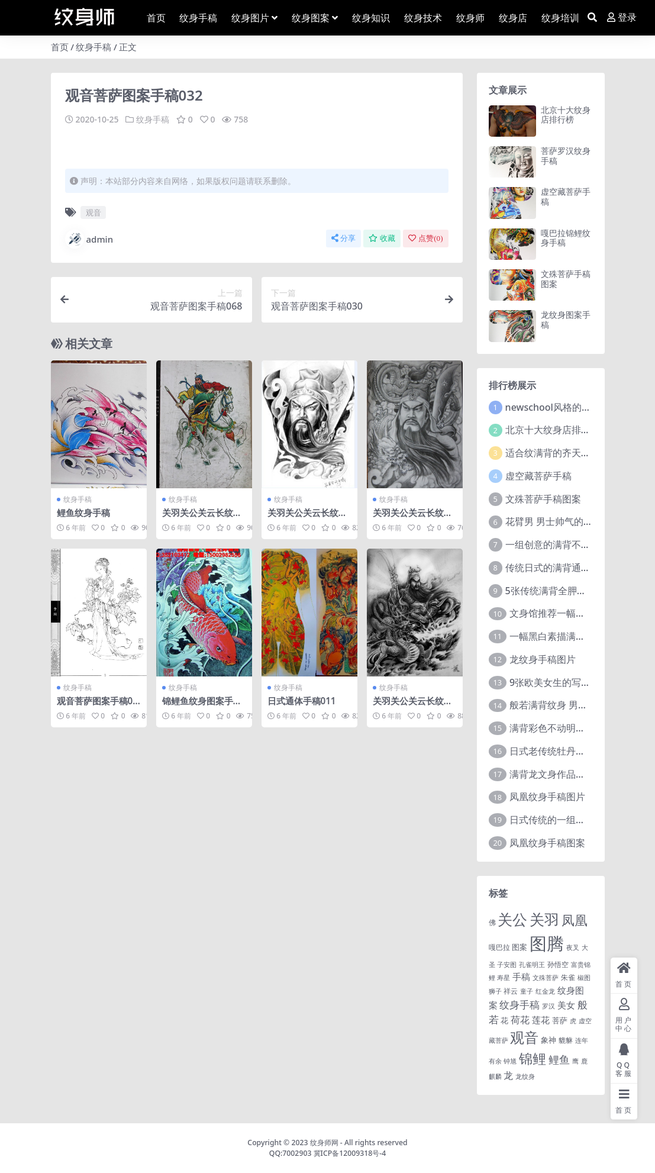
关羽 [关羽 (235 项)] (544, 919)
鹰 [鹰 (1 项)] (575, 1061)
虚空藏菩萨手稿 (566, 196)
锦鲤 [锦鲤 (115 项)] (532, 1058)
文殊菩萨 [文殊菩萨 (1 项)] (546, 978)
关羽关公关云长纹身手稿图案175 (413, 706)
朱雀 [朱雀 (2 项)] (568, 977)
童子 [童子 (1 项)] (526, 991)
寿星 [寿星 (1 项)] (503, 978)
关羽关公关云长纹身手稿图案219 (413, 518)
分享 (343, 238)
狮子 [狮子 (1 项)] (495, 991)
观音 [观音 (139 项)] (524, 1037)
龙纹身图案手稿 (566, 319)
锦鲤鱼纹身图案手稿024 (202, 706)
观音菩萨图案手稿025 (97, 706)
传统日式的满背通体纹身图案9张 (574, 567)
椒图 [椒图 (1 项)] (584, 978)
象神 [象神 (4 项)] (548, 1040)
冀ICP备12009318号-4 (350, 1153)
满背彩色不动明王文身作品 (566, 727)
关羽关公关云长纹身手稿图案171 (202, 518)
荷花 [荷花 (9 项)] (520, 1019)
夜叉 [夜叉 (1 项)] (572, 947)
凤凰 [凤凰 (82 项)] (575, 920)
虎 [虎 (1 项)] (573, 1021)
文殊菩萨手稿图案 (566, 278)
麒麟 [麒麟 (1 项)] (495, 1076)
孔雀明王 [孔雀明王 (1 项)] (532, 965)
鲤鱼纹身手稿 (83, 512)
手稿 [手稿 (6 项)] (521, 976)
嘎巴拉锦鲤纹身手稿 (566, 238)
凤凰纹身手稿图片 (547, 796)
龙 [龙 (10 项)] (508, 1075)
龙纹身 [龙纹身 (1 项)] (525, 1076)
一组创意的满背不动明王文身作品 (576, 544)
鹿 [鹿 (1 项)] (584, 1061)
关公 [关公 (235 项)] (512, 919)
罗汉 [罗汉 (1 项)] (548, 1006)
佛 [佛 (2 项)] (492, 922)
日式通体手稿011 (301, 701)
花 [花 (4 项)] (504, 1020)
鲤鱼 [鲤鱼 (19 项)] (559, 1059)
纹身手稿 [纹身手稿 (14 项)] (519, 1004)
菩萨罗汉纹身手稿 (566, 155)
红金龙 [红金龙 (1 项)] (545, 991)
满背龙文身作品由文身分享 (566, 774)
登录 (622, 17)
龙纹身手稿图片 (542, 659)
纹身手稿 (93, 47)
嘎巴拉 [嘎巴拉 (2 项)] (499, 947)
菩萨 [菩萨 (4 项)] (559, 1020)
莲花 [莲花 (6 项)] (541, 1020)
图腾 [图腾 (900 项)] (547, 943)
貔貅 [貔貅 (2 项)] (566, 1040)
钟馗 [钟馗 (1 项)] (510, 1061)
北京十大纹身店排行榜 (566, 114)
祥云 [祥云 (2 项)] (511, 990)
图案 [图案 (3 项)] (519, 947)
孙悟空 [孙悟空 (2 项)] (558, 964)
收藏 (382, 238)
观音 (93, 212)
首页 (60, 47)
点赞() (425, 238)
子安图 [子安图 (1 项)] (507, 965)
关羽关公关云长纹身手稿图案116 (307, 518)
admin (89, 239)
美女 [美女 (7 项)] (566, 1005)
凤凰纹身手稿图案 (547, 842)
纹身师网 (324, 1142)
